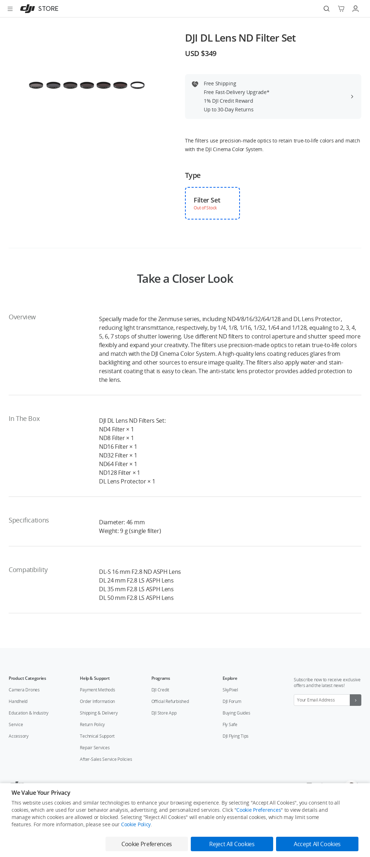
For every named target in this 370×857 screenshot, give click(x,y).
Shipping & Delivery (98, 713)
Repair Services (94, 748)
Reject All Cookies (231, 844)
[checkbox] (212, 203)
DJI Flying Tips (236, 736)
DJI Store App (164, 713)
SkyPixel (230, 690)
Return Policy (92, 724)
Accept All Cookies (317, 844)
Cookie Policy (136, 824)
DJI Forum (232, 701)
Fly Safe (230, 724)
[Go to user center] (355, 8)
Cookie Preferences (258, 809)
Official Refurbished (170, 701)
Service (16, 724)
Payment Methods (97, 690)
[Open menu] (10, 8)
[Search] (326, 8)
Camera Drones (24, 690)
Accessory (19, 736)
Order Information (97, 701)
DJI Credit (160, 690)
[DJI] (37, 8)
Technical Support (97, 736)
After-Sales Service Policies (106, 759)
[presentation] (88, 85)
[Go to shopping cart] (341, 8)
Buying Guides (236, 713)
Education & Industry (28, 713)
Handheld (18, 701)
